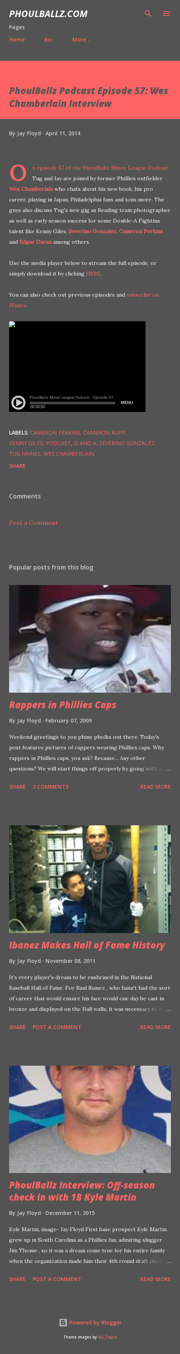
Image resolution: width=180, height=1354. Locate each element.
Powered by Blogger (90, 1322)
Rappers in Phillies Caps (62, 704)
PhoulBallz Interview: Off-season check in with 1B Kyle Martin (82, 1191)
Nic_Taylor (107, 1337)
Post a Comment (33, 522)
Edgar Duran (35, 241)
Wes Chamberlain (31, 189)
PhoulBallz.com (48, 13)
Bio (48, 39)
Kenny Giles (26, 443)
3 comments (51, 786)
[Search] (148, 13)
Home (17, 39)
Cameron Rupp (104, 432)
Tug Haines (25, 453)
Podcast (58, 443)
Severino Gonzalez (92, 231)
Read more (155, 786)
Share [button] (17, 465)
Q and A (85, 443)
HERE (93, 273)
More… (81, 39)
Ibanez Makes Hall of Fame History (87, 945)
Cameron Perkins (141, 231)
